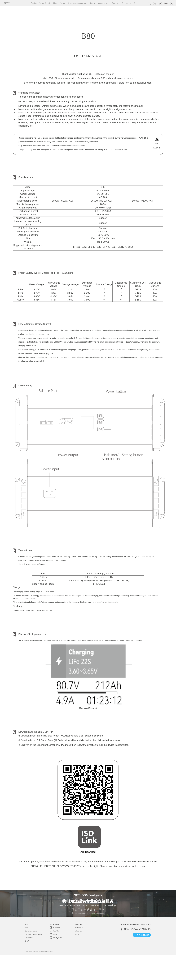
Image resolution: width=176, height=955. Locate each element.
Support (115, 3)
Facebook (56, 928)
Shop (136, 3)
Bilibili (55, 934)
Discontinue (29, 938)
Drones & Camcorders (77, 3)
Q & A (27, 941)
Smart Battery (104, 3)
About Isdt (78, 931)
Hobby (92, 3)
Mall (26, 928)
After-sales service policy (33, 934)
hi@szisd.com (141, 935)
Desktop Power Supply (41, 3)
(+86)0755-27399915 (136, 929)
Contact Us (126, 3)
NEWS (77, 934)
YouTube (56, 931)
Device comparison (31, 931)
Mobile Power (59, 3)
